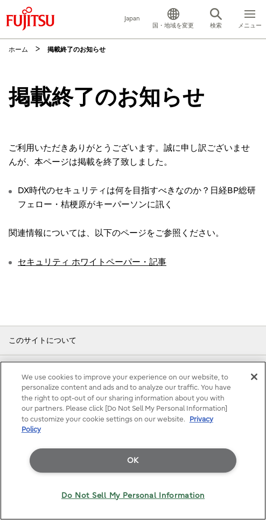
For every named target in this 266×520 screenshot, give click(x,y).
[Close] (254, 377)
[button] (173, 19)
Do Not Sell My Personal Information (133, 495)
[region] (133, 440)
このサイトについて (42, 340)
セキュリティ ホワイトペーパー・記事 (92, 262)
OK (133, 460)
